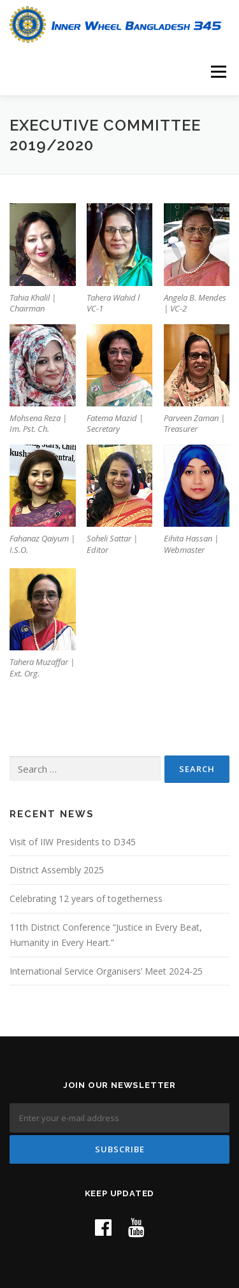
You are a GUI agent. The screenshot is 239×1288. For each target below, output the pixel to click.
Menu (217, 71)
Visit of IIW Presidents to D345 (73, 842)
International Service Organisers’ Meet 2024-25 (106, 971)
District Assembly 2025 (57, 870)
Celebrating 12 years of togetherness (86, 898)
